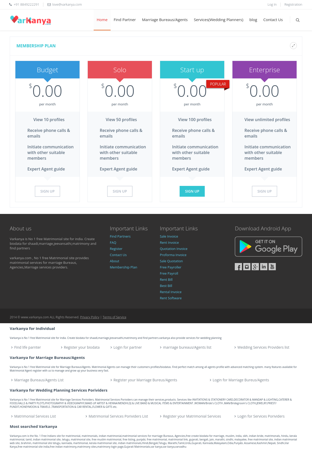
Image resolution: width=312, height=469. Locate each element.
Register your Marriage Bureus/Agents (145, 379)
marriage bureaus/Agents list (187, 347)
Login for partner (127, 347)
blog (253, 19)
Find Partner (125, 19)
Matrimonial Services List (35, 416)
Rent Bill (166, 279)
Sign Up (47, 191)
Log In (272, 4)
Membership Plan (123, 267)
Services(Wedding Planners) (218, 19)
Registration (294, 4)
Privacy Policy (89, 317)
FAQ (113, 242)
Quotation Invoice (174, 248)
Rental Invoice (171, 292)
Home (102, 19)
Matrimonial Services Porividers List (118, 416)
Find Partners (120, 236)
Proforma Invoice (173, 254)
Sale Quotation (171, 261)
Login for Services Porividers (261, 416)
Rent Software (171, 298)
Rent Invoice (169, 242)
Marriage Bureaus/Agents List (39, 379)
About (114, 261)
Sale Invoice (169, 236)
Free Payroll (169, 273)
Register (116, 248)
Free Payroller (170, 267)
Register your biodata (82, 347)
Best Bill (166, 285)
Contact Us (273, 19)
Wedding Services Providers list (263, 347)
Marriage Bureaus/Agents (165, 19)
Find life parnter (27, 347)
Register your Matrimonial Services (192, 416)
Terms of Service (114, 317)
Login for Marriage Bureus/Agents (241, 379)
